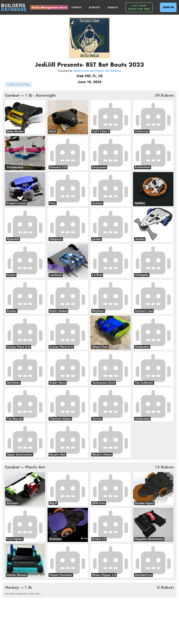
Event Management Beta (49, 7)
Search (113, 7)
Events (76, 7)
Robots (94, 7)
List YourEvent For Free (139, 7)
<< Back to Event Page (18, 84)
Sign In (168, 7)
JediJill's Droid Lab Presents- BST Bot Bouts (97, 70)
